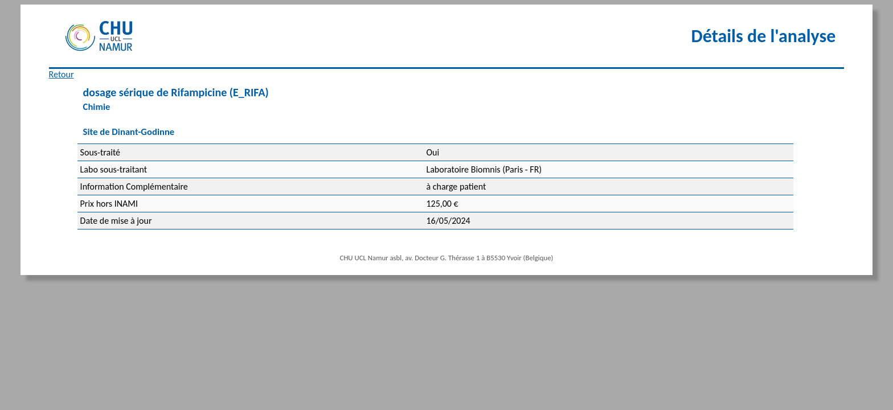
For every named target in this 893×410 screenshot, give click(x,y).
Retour (61, 74)
